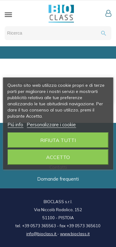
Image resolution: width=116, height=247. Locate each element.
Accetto (58, 157)
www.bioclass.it (75, 233)
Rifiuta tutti (58, 140)
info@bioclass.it (41, 233)
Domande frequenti (58, 179)
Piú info (15, 125)
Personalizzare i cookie (51, 125)
